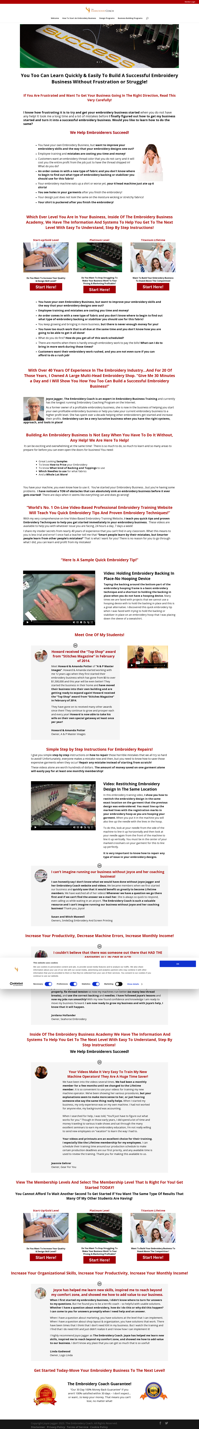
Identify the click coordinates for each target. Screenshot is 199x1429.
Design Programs (106, 18)
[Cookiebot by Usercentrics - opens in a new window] (16, 1424)
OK (177, 1404)
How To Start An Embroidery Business (79, 18)
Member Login (190, 2)
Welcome (55, 18)
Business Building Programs (130, 18)
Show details (133, 1424)
